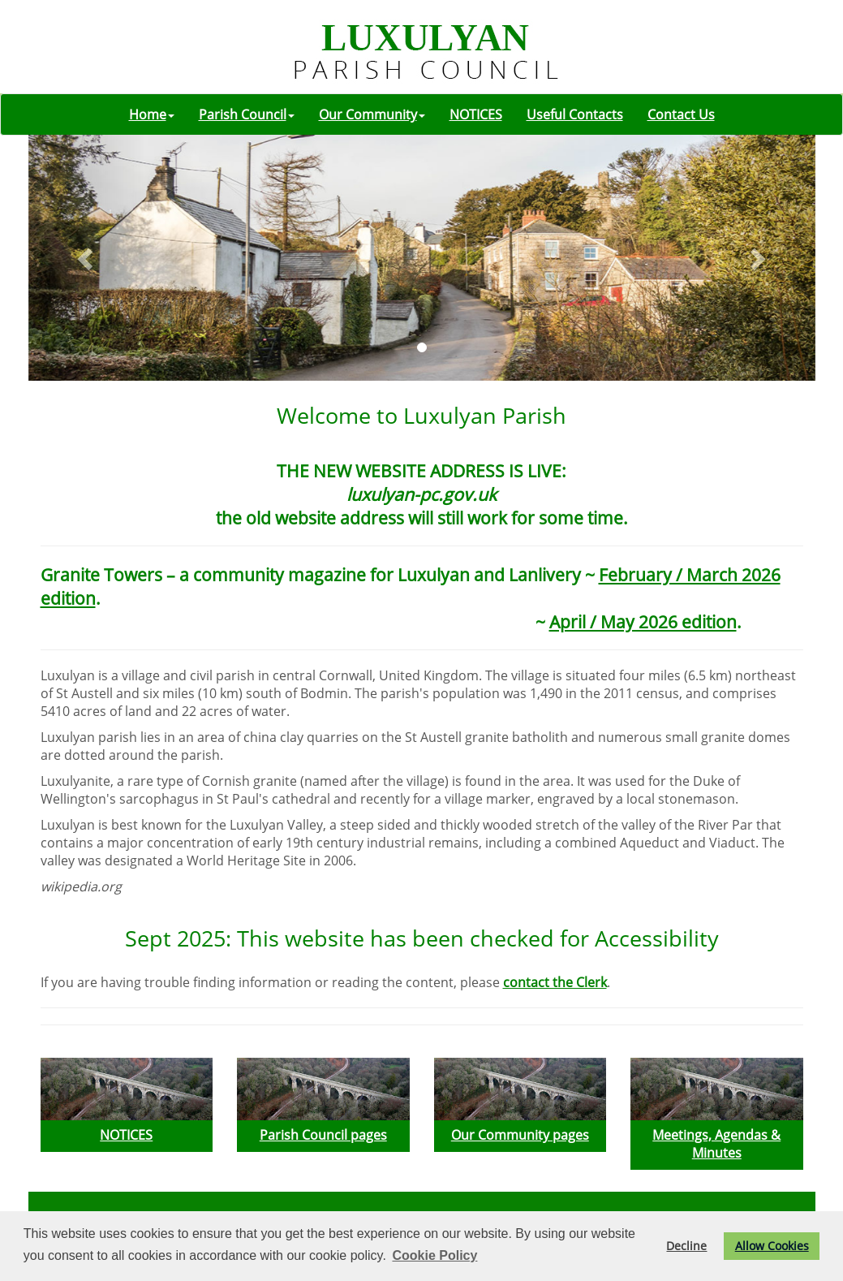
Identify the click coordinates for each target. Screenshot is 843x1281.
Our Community (372, 114)
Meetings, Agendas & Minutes (716, 1144)
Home (151, 114)
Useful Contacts (575, 114)
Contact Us (681, 114)
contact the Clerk (555, 982)
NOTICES (475, 114)
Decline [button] (686, 1245)
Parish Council (247, 114)
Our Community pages (520, 1135)
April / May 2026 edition (643, 621)
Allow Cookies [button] (772, 1245)
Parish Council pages (323, 1135)
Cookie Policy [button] (434, 1255)
